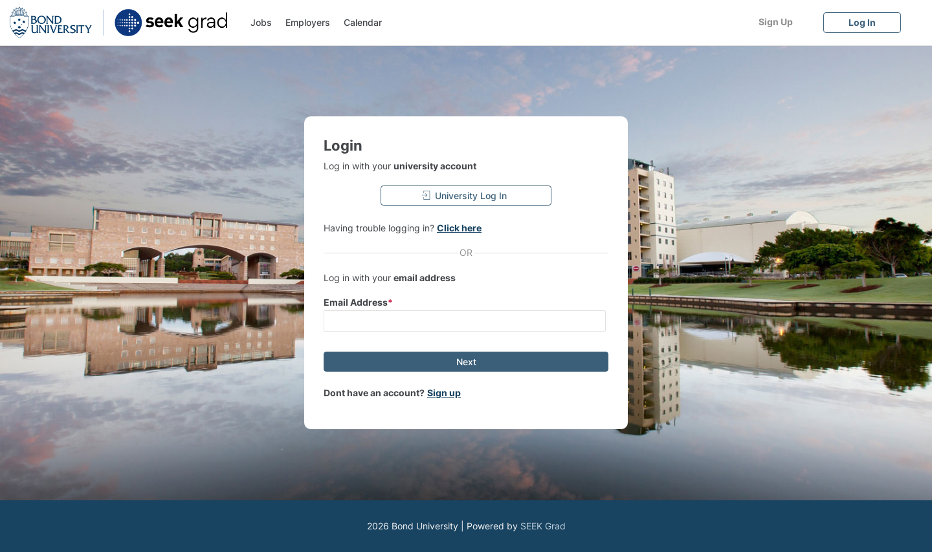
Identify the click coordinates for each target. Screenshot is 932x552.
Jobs (261, 22)
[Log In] (862, 22)
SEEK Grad (543, 525)
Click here (459, 227)
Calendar (363, 22)
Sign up (444, 392)
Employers (307, 22)
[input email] (465, 321)
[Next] (466, 362)
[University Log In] (466, 196)
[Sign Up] (775, 21)
